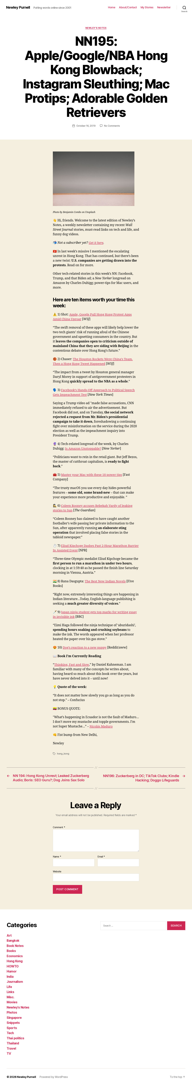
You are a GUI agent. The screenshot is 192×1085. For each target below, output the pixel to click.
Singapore (14, 1017)
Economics (15, 956)
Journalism (15, 981)
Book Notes (15, 945)
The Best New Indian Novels (105, 581)
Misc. (11, 997)
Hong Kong (15, 961)
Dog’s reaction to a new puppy (85, 648)
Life (9, 986)
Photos (12, 1012)
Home (111, 7)
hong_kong (63, 753)
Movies (12, 1002)
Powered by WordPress (54, 1076)
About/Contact (128, 7)
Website (57, 871)
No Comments (112, 125)
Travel (11, 1048)
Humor (12, 971)
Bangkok (13, 940)
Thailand (13, 1043)
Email (101, 856)
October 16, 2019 (86, 125)
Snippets (13, 1022)
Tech (10, 1033)
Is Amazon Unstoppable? (83, 449)
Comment (59, 827)
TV (9, 1053)
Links (11, 991)
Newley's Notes (96, 28)
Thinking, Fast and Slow (71, 665)
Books (11, 950)
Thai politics (16, 1038)
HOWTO (13, 966)
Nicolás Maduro (101, 726)
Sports (12, 1027)
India (10, 976)
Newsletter (164, 7)
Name (57, 856)
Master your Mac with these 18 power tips (92, 475)
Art (9, 935)
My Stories (147, 7)
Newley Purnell (18, 7)
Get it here (96, 243)
